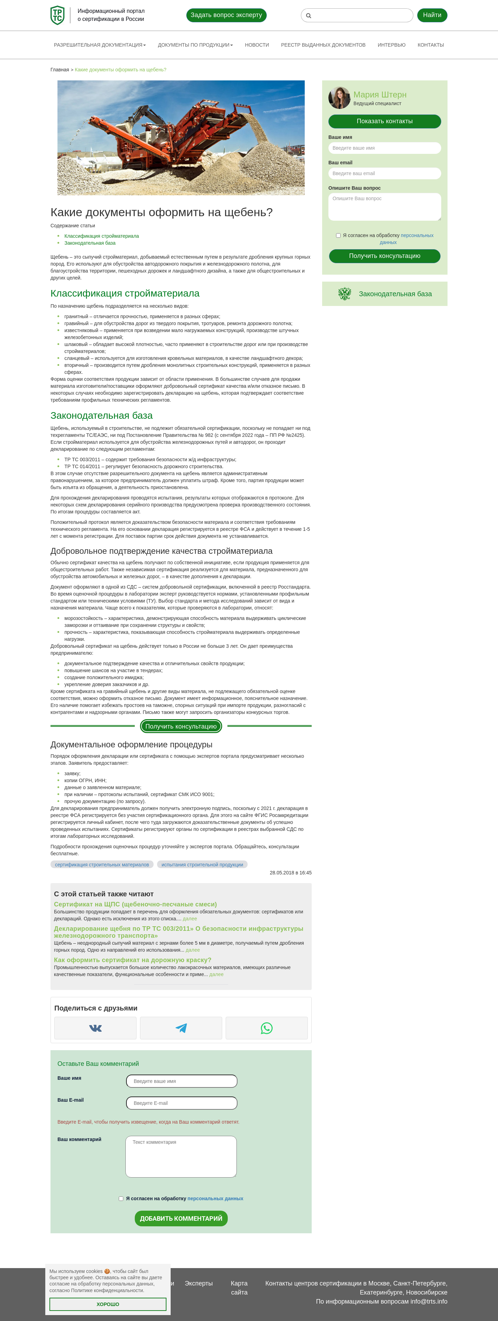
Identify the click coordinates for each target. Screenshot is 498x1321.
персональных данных (215, 1198)
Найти (432, 14)
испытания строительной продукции (202, 864)
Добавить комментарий (181, 1218)
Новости (257, 45)
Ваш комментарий (79, 1139)
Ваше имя (69, 1078)
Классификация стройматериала (101, 236)
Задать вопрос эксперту (226, 14)
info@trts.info (429, 1301)
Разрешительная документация (100, 45)
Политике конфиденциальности (107, 1290)
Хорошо (108, 1304)
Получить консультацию (181, 726)
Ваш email (340, 162)
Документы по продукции (195, 45)
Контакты (431, 45)
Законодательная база (90, 243)
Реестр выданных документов (323, 45)
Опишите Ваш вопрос (354, 188)
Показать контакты (385, 121)
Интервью (392, 45)
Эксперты (199, 1283)
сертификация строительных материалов (102, 864)
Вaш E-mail (70, 1100)
